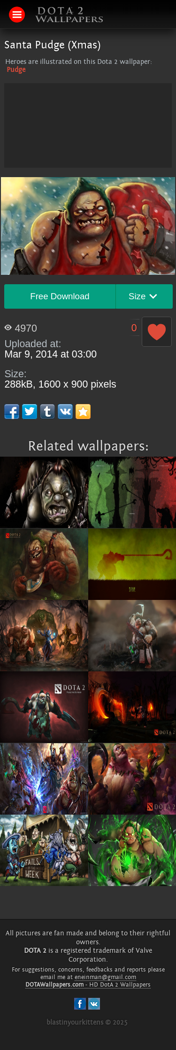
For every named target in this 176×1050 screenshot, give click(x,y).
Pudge (16, 70)
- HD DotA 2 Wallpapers (88, 984)
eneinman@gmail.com (105, 977)
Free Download (60, 296)
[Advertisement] (88, 149)
